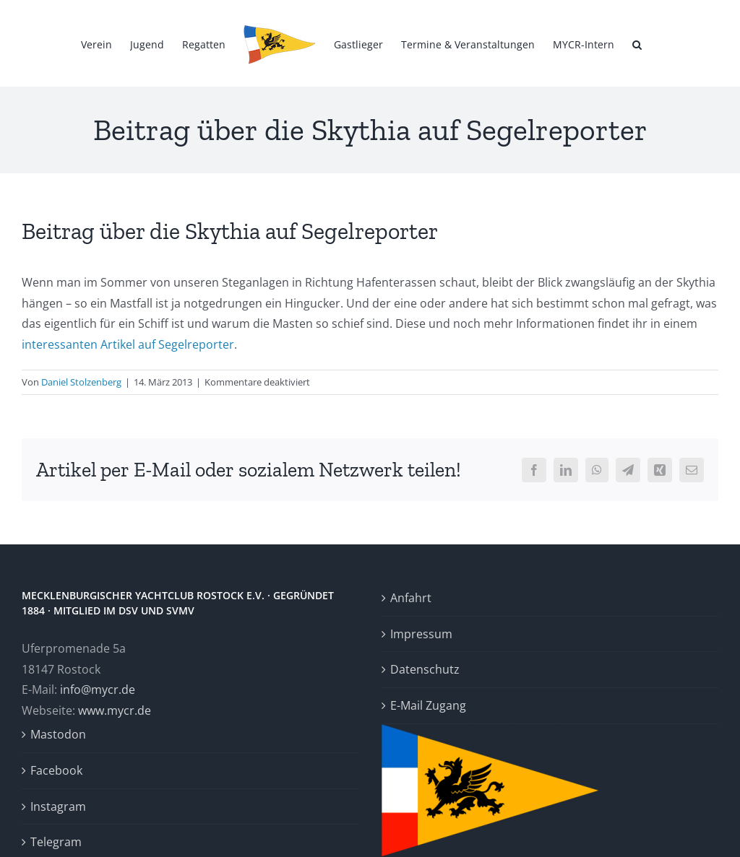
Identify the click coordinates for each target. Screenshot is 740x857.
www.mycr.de (114, 710)
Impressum (421, 634)
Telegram (56, 842)
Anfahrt (410, 598)
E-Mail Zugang (428, 705)
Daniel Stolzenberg (81, 381)
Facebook (56, 770)
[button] (637, 43)
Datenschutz (425, 669)
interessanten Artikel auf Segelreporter (128, 344)
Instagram (58, 806)
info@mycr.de (97, 689)
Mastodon (58, 734)
